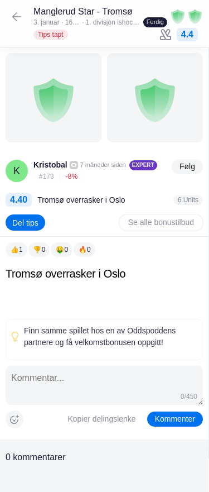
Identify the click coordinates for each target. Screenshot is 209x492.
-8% (71, 176)
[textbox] (104, 291)
